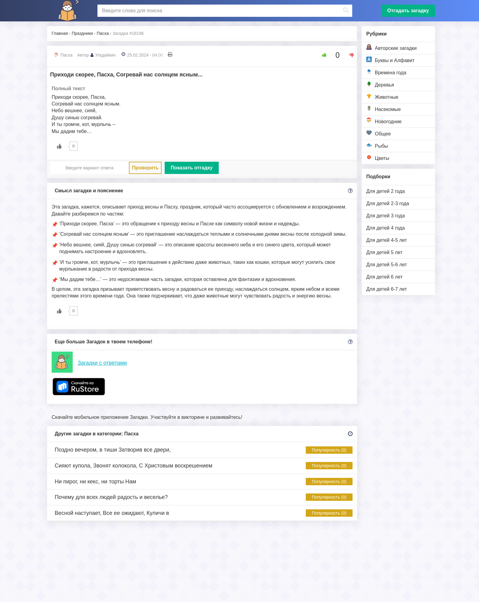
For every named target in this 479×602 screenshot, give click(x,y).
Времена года (386, 72)
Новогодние (384, 121)
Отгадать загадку (408, 10)
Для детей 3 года (385, 215)
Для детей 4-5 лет (386, 240)
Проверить (145, 167)
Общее (378, 133)
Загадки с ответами (102, 363)
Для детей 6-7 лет (386, 289)
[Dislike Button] (349, 55)
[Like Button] (322, 55)
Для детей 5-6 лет (386, 264)
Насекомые (383, 108)
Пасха (66, 55)
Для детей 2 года (385, 191)
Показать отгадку (192, 167)
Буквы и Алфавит (390, 60)
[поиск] (224, 11)
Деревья (380, 84)
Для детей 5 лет (384, 252)
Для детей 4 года (385, 228)
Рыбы (377, 145)
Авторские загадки (391, 47)
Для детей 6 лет (384, 276)
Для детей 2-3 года (387, 203)
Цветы (377, 157)
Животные (382, 96)
